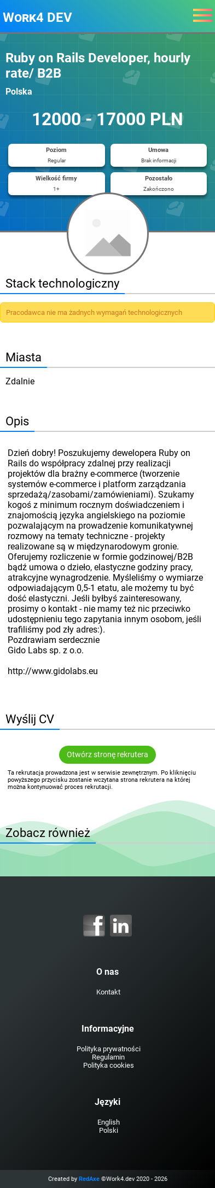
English (108, 1122)
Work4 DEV (37, 17)
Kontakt (108, 992)
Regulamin (108, 1057)
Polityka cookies (108, 1065)
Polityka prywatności (109, 1049)
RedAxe (89, 1179)
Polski (108, 1130)
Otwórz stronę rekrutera (107, 754)
